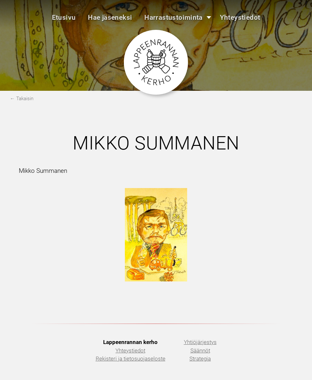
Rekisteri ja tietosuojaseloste (130, 358)
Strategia (200, 358)
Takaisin (24, 98)
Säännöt (200, 350)
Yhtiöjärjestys (200, 342)
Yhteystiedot (130, 350)
